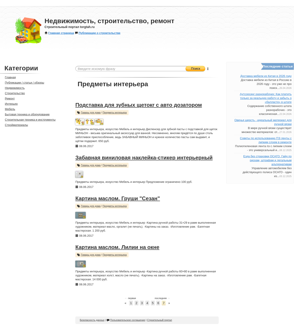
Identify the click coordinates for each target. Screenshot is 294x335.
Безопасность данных (92, 320)
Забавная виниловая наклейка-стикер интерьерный (143, 158)
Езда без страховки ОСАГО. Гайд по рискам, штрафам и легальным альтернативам (267, 160)
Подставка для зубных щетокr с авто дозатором (138, 105)
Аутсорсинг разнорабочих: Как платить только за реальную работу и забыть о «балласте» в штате (266, 98)
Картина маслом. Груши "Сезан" (117, 198)
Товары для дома (91, 112)
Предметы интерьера (114, 112)
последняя (162, 298)
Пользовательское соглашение (125, 320)
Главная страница (59, 33)
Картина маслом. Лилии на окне (117, 247)
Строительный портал (159, 320)
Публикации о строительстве (97, 33)
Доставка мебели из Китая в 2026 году (266, 76)
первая (130, 298)
